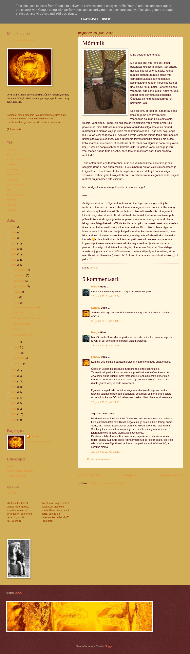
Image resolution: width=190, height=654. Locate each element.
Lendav (95, 307)
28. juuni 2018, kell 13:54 (105, 296)
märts (17, 352)
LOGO (18, 592)
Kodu (10, 465)
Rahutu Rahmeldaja (18, 159)
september (20, 286)
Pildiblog (12, 209)
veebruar (19, 357)
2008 (14, 419)
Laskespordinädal (23, 334)
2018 (14, 265)
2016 (14, 375)
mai (16, 341)
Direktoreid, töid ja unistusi (28, 318)
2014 (14, 386)
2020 (14, 254)
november (20, 275)
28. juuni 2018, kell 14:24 (105, 345)
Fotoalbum (13, 154)
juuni (17, 302)
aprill (17, 347)
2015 (14, 381)
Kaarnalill (12, 179)
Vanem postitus (171, 475)
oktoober (19, 280)
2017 (14, 370)
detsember (20, 269)
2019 (14, 259)
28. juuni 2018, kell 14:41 (105, 402)
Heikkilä (11, 199)
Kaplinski (12, 204)
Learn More (89, 19)
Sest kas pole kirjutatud (20, 470)
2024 (14, 232)
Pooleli (17, 329)
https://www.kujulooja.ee (20, 40)
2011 (14, 403)
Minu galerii (13, 149)
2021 (14, 248)
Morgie (95, 286)
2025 (14, 227)
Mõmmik (18, 312)
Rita (9, 189)
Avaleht (130, 475)
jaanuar (18, 363)
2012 (14, 397)
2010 (14, 408)
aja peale (12, 492)
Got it (106, 19)
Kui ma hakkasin (16, 475)
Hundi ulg (12, 169)
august (18, 291)
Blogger (109, 646)
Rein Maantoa (15, 184)
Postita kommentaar (98, 459)
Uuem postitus (89, 475)
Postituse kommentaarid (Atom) (107, 483)
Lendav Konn (14, 174)
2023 (14, 237)
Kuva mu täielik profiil (39, 441)
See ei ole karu (21, 323)
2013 (14, 392)
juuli (16, 297)
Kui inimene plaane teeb (27, 307)
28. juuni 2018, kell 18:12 (105, 451)
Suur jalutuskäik (16, 194)
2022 (14, 243)
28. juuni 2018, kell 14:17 (105, 320)
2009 (14, 414)
